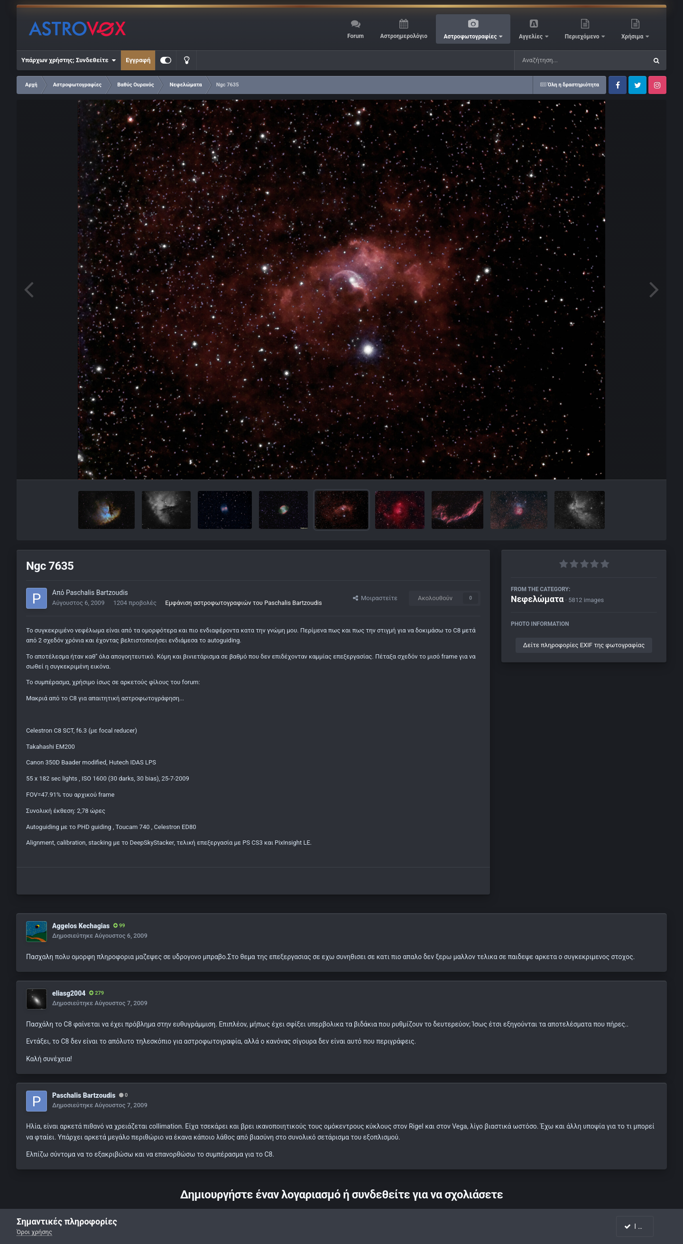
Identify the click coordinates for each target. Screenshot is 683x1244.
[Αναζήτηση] (562, 60)
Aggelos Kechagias (81, 926)
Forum (355, 36)
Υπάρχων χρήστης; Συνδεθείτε (68, 60)
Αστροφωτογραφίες (471, 36)
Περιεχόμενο (583, 36)
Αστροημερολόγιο (403, 36)
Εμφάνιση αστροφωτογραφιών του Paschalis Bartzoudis (243, 602)
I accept (639, 1226)
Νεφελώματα (537, 599)
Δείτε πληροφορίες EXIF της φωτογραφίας (584, 645)
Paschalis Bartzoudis (97, 592)
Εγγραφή (138, 60)
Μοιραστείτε (375, 598)
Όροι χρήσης (34, 1231)
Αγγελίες (531, 36)
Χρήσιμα (633, 36)
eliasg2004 (68, 993)
